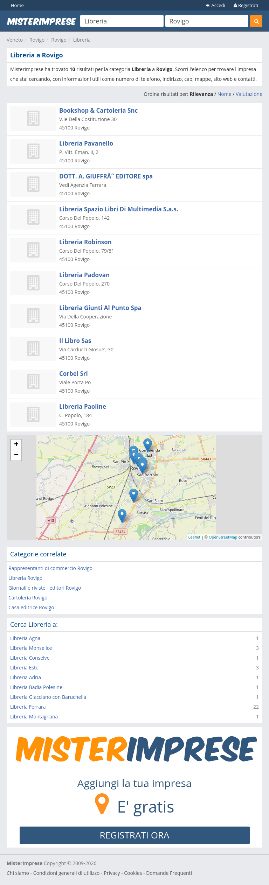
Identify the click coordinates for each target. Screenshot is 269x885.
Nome (225, 94)
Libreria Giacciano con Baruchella (48, 697)
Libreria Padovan (84, 275)
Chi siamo (18, 873)
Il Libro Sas (75, 341)
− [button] (16, 455)
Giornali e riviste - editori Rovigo (44, 587)
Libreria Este (24, 667)
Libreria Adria (25, 677)
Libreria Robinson (85, 242)
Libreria (82, 39)
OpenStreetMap (223, 537)
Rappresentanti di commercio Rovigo (50, 568)
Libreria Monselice (31, 648)
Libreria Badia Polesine (36, 687)
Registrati (246, 5)
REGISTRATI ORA (135, 835)
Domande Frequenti (169, 873)
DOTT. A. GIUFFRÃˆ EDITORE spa (106, 176)
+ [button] (16, 445)
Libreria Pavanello (86, 143)
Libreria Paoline (82, 406)
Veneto (15, 39)
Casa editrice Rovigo (31, 607)
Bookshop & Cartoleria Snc (98, 110)
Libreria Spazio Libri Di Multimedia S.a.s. (118, 209)
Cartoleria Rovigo (27, 597)
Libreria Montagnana (34, 716)
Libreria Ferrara (28, 706)
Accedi (215, 5)
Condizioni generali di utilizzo (66, 873)
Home (17, 5)
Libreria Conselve (29, 657)
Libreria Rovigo (25, 578)
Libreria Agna (25, 638)
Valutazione (249, 94)
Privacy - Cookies (123, 873)
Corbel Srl (73, 374)
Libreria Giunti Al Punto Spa (100, 308)
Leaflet (194, 537)
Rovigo (37, 39)
